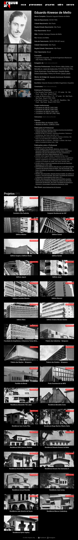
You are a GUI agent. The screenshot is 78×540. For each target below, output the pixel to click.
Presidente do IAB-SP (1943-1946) (47, 107)
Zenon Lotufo (65, 73)
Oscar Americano (40, 71)
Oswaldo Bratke (63, 71)
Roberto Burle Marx (41, 73)
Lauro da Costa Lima (50, 69)
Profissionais (35, 5)
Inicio (23, 5)
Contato (70, 5)
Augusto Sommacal (56, 77)
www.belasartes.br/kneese (51, 187)
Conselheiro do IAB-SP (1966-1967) (47, 111)
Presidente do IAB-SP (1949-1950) (47, 109)
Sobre (60, 5)
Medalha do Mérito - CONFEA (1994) (47, 124)
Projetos (49, 5)
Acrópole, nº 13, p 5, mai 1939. (44, 147)
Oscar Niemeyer (52, 71)
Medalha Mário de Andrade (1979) (47, 122)
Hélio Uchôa (65, 66)
